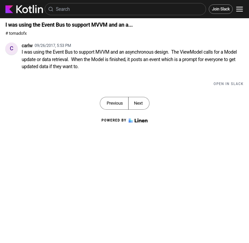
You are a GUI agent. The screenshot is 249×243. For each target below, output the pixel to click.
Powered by (124, 120)
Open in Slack (228, 84)
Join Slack (221, 9)
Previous (115, 103)
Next (138, 103)
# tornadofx (16, 33)
